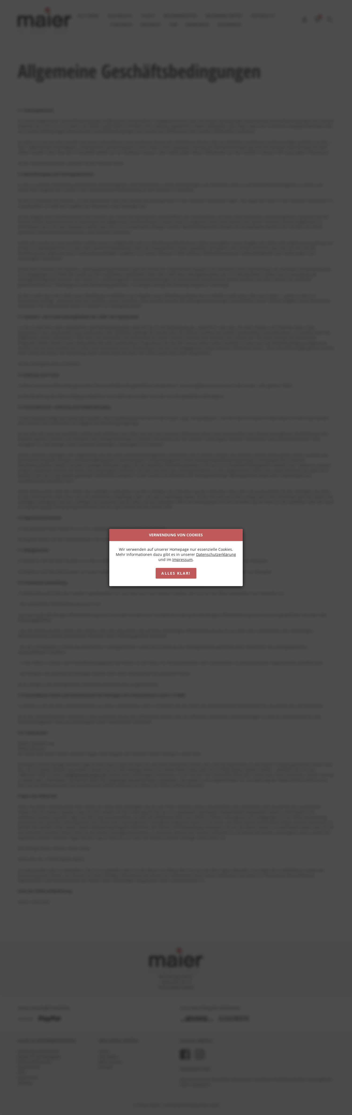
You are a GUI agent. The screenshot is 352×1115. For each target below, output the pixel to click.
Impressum (182, 559)
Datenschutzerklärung (216, 554)
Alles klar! (175, 573)
